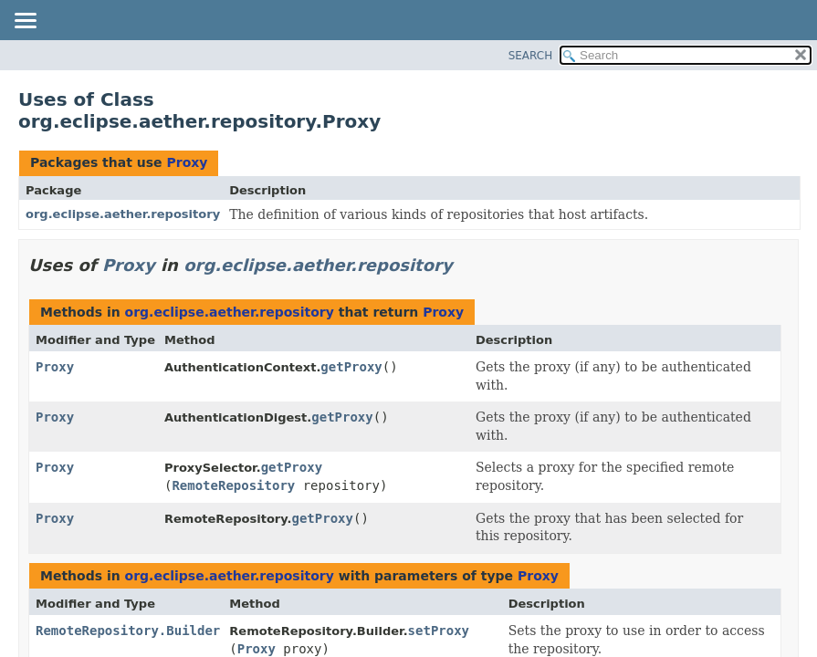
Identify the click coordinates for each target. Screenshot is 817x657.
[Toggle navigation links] (24, 22)
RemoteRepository (233, 485)
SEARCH (530, 55)
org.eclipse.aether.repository (123, 214)
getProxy (351, 367)
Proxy (186, 162)
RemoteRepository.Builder (128, 630)
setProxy (438, 630)
